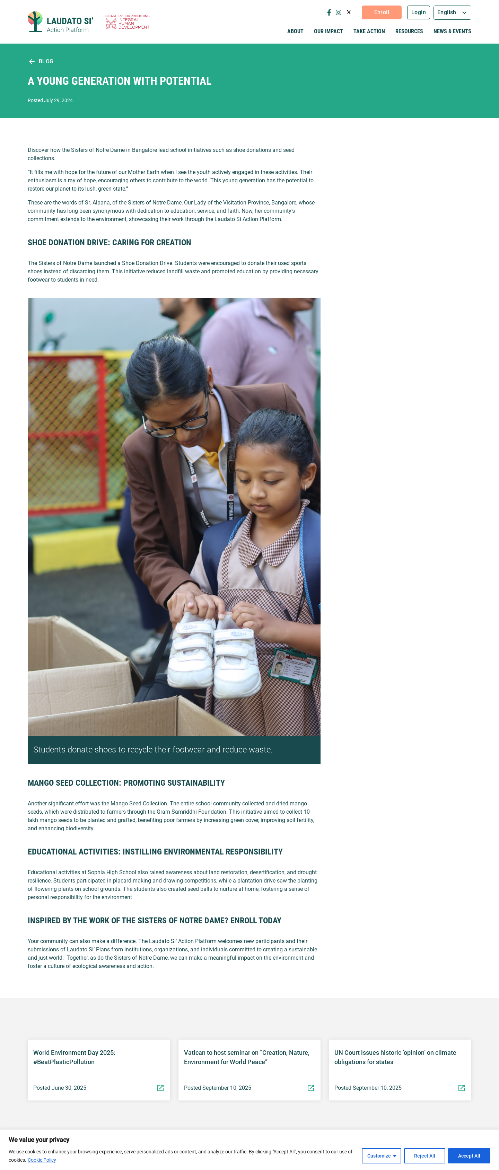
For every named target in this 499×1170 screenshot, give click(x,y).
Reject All (424, 1156)
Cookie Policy (42, 1160)
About (295, 31)
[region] (249, 1150)
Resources (409, 31)
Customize (379, 1156)
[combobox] (452, 13)
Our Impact (328, 31)
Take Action (369, 31)
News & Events (452, 31)
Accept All (469, 1156)
